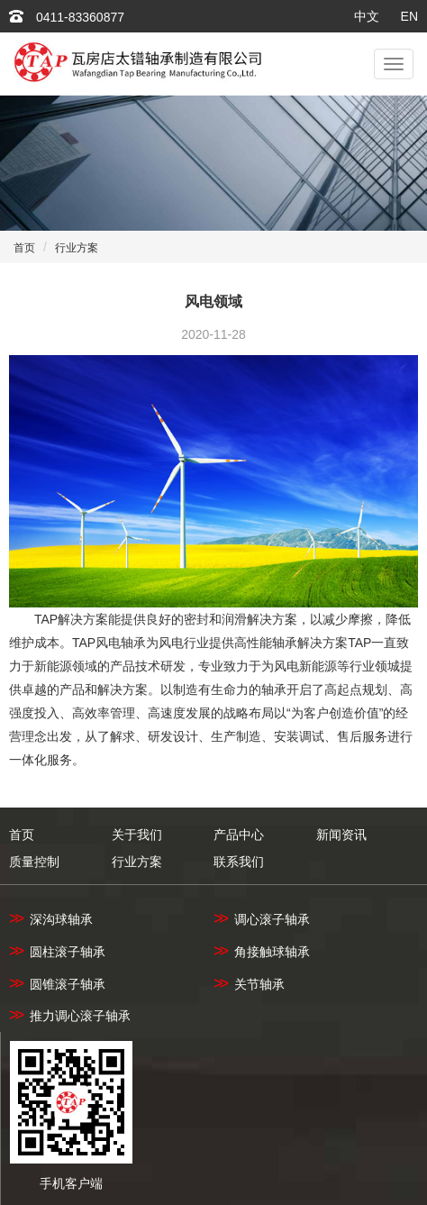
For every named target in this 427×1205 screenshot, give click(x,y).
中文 (366, 16)
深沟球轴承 (51, 919)
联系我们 (239, 861)
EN (409, 16)
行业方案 (76, 248)
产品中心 (239, 834)
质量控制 (34, 861)
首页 (24, 248)
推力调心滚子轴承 (70, 1016)
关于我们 (137, 834)
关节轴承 (249, 984)
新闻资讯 (341, 834)
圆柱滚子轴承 (57, 952)
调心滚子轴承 (262, 919)
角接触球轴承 (262, 952)
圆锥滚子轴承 (57, 984)
